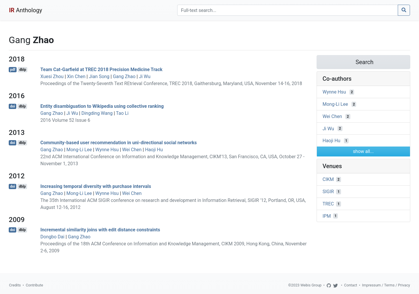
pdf (12, 70)
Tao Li (122, 113)
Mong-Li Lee (79, 149)
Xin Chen (76, 76)
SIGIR (328, 191)
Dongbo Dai (52, 237)
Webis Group (311, 285)
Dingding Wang (97, 113)
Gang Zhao (124, 76)
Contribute (34, 285)
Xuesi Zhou (52, 76)
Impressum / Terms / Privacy (386, 285)
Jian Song (99, 76)
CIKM (328, 179)
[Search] (287, 10)
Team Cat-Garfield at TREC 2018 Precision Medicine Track (101, 69)
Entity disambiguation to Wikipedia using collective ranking (102, 106)
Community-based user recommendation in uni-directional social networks (118, 142)
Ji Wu (144, 76)
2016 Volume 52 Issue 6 (65, 120)
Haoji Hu (154, 149)
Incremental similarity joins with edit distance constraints (100, 230)
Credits (15, 285)
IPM (327, 216)
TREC (328, 204)
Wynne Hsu (107, 149)
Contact (350, 285)
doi (12, 106)
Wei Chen (132, 149)
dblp (22, 70)
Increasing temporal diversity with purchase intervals (95, 186)
